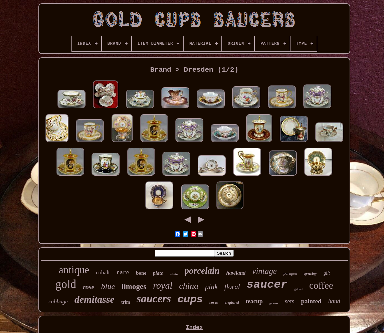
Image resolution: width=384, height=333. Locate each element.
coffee (321, 285)
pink (211, 286)
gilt (327, 273)
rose (88, 287)
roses (213, 302)
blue (108, 286)
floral (232, 287)
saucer (267, 284)
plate (158, 273)
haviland (236, 273)
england (232, 302)
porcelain (202, 271)
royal (162, 285)
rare (123, 273)
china (188, 286)
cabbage (58, 301)
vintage (264, 271)
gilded (298, 289)
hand (334, 301)
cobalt (103, 272)
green (273, 303)
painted (311, 301)
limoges (134, 286)
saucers (154, 299)
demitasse (94, 299)
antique (74, 270)
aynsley (310, 273)
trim (125, 302)
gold (65, 284)
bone (141, 273)
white (174, 274)
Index (194, 327)
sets (290, 301)
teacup (254, 301)
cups (190, 299)
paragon (290, 273)
